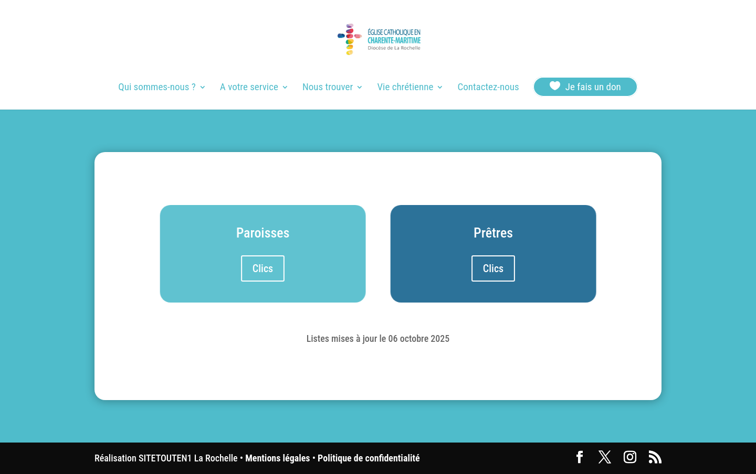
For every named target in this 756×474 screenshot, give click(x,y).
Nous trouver (327, 88)
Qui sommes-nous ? (156, 88)
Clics (263, 268)
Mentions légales (277, 458)
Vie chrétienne (405, 88)
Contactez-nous (488, 88)
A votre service (249, 88)
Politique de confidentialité (368, 458)
